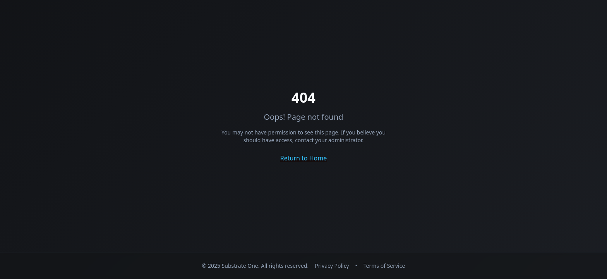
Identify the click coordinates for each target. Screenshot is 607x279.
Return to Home (303, 158)
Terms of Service (384, 265)
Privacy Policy (332, 265)
